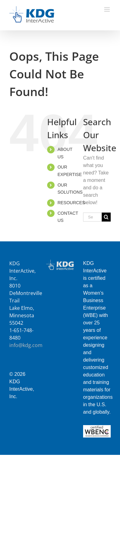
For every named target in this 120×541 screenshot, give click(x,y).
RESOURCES (71, 202)
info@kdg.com (25, 345)
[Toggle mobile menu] (107, 9)
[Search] (106, 217)
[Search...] (92, 217)
